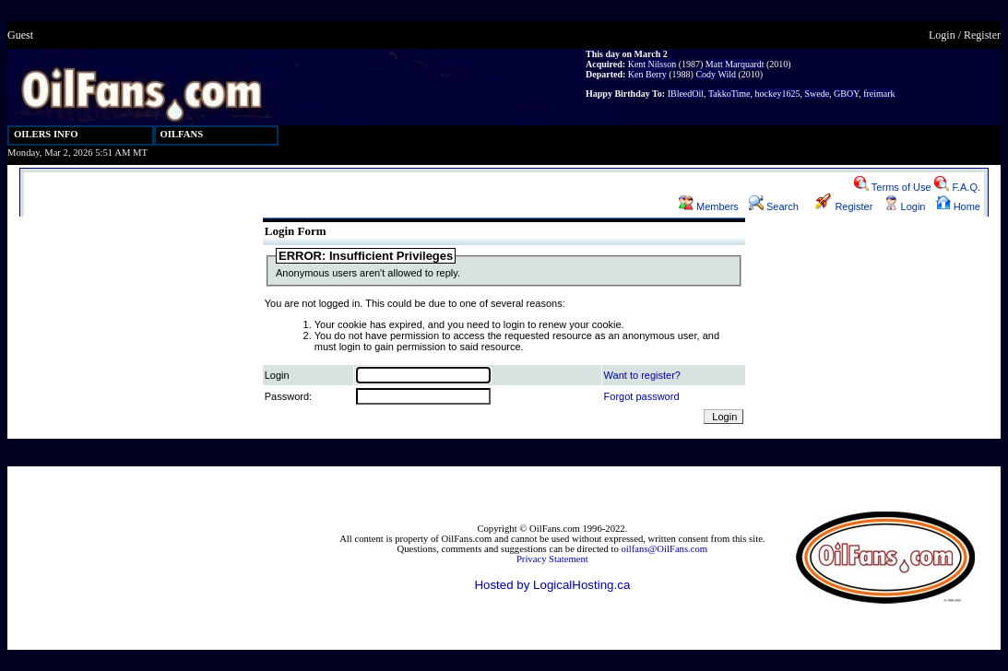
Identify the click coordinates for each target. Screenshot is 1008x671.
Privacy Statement (552, 559)
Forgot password (642, 396)
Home (958, 206)
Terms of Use (892, 187)
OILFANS (182, 134)
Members (709, 206)
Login (942, 35)
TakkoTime (729, 93)
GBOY (846, 93)
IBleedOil (686, 93)
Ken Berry (647, 74)
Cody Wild (715, 74)
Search (774, 206)
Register (982, 35)
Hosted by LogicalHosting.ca (552, 585)
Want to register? (642, 375)
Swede (816, 93)
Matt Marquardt (735, 64)
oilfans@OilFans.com (665, 549)
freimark (879, 93)
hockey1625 (777, 93)
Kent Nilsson (652, 64)
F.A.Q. (957, 187)
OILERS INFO (46, 134)
